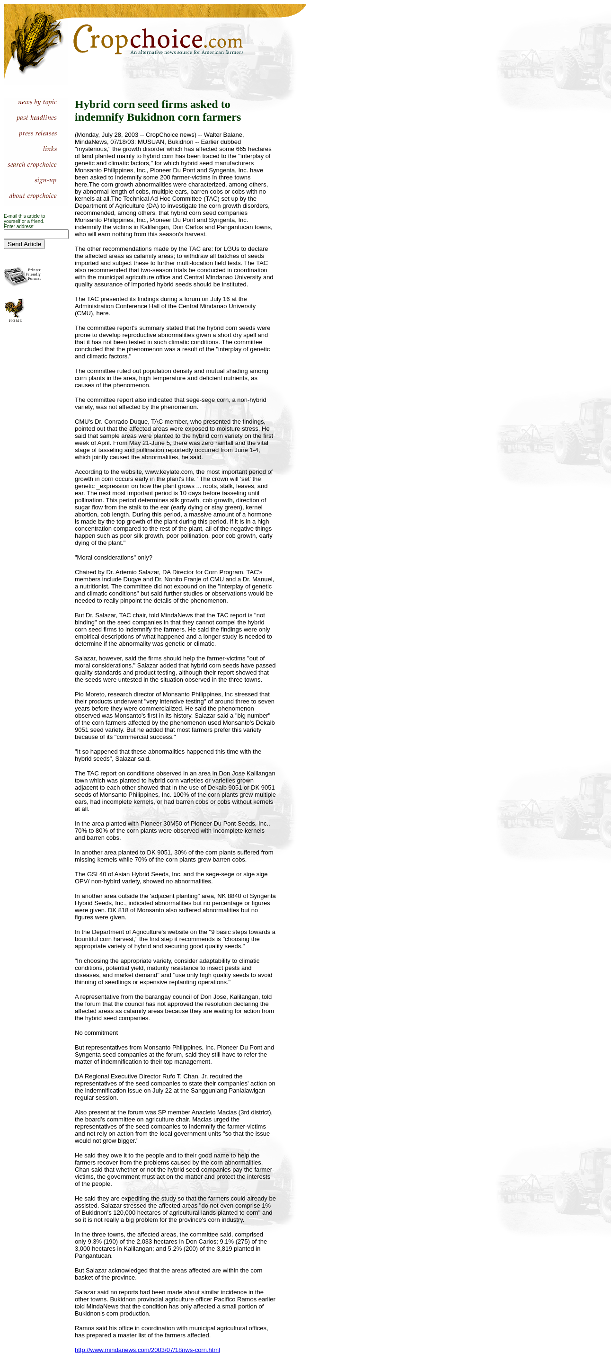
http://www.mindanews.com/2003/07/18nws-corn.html (147, 1349)
